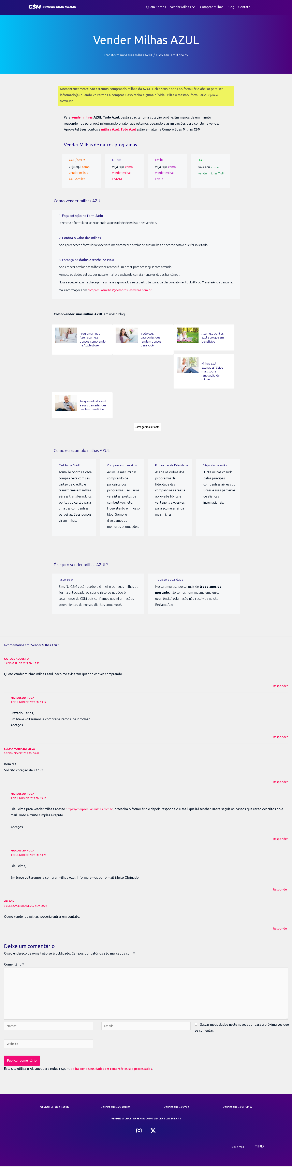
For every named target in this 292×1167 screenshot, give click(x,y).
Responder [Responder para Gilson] (280, 927)
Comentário (14, 963)
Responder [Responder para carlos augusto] (280, 685)
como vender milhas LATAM (122, 172)
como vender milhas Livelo (165, 172)
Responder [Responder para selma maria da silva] (280, 781)
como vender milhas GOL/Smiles (79, 172)
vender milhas (82, 117)
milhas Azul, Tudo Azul (119, 129)
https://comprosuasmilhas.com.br (90, 808)
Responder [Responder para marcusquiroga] (280, 736)
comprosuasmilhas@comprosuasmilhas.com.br (119, 289)
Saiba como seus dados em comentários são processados (114, 1070)
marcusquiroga (23, 697)
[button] (193, 7)
